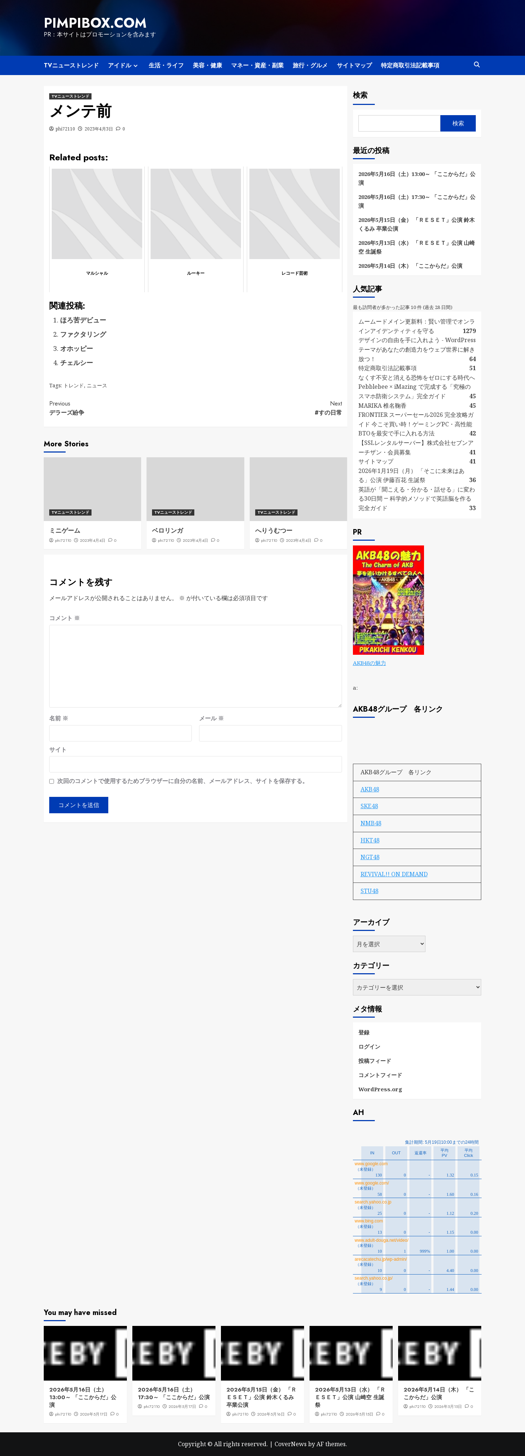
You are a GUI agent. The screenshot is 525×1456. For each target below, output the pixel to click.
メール (211, 718)
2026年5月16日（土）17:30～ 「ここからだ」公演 (416, 201)
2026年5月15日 (359, 1414)
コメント (64, 618)
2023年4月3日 (99, 129)
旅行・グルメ (310, 65)
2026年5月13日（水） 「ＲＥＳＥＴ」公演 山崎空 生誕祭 (416, 247)
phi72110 (65, 129)
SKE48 (369, 806)
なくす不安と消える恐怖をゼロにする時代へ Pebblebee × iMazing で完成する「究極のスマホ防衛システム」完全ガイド (416, 386)
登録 (363, 1032)
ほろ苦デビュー (83, 320)
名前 (58, 718)
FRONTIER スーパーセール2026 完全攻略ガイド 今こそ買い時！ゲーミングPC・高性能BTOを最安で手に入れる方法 (416, 424)
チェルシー (76, 362)
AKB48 (370, 789)
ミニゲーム (64, 530)
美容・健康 (207, 65)
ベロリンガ (167, 530)
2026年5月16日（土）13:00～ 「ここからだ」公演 (416, 178)
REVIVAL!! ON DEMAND (394, 874)
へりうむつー (273, 530)
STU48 (369, 891)
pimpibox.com (95, 23)
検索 (360, 95)
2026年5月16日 (271, 1414)
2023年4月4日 (92, 540)
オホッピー (76, 348)
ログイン (369, 1046)
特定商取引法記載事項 (410, 65)
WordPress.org (380, 1089)
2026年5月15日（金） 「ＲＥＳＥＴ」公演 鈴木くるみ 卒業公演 (416, 224)
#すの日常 (268, 408)
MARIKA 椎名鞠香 (382, 406)
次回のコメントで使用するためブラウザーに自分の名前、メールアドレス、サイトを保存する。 (182, 781)
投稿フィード (374, 1060)
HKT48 (370, 840)
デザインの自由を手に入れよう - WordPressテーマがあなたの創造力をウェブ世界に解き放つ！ (417, 349)
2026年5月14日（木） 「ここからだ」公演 (410, 265)
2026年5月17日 (94, 1414)
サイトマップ (354, 65)
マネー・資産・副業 (257, 65)
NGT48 (370, 857)
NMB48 (371, 823)
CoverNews (291, 1444)
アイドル (124, 65)
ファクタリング (83, 334)
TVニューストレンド (71, 65)
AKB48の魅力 (369, 662)
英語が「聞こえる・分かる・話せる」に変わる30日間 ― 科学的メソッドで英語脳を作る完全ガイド (416, 498)
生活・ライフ (166, 65)
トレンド (73, 385)
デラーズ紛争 (122, 408)
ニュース (97, 385)
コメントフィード (380, 1075)
